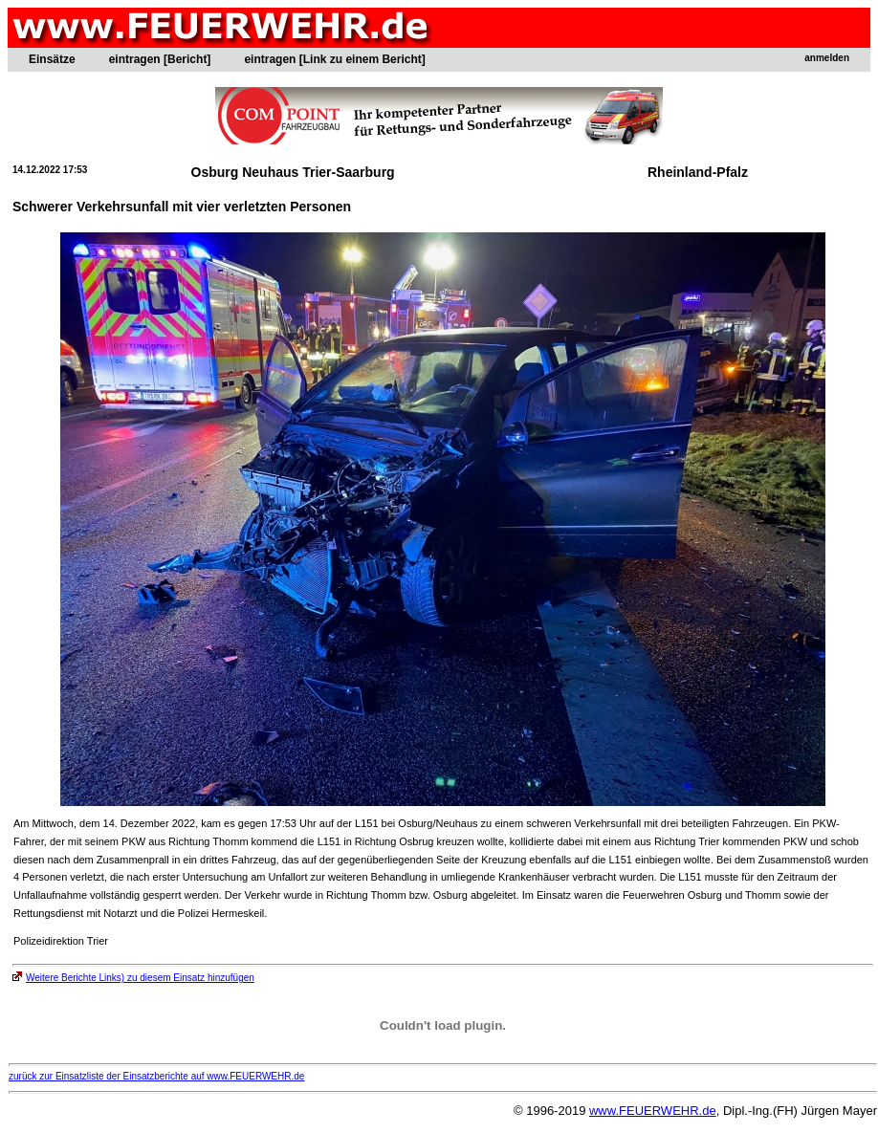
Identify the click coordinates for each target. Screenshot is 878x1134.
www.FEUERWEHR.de (652, 1110)
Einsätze (52, 59)
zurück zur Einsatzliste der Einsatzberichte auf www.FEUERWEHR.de (156, 1076)
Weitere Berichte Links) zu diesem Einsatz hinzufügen (133, 977)
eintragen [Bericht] (160, 59)
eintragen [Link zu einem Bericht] (334, 59)
